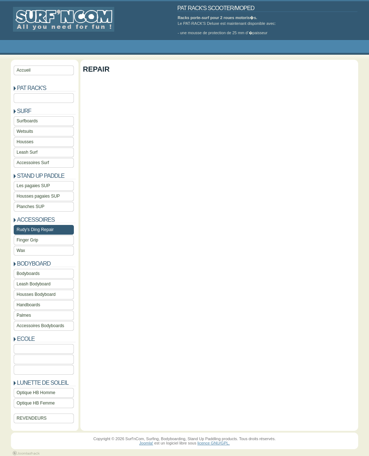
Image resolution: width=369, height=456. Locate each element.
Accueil (24, 70)
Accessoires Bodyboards (40, 325)
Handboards (28, 304)
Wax (21, 250)
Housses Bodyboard (36, 294)
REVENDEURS (31, 418)
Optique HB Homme (36, 392)
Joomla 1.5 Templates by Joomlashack (26, 453)
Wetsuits (25, 131)
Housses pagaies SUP (38, 196)
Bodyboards (28, 273)
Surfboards (27, 120)
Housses (25, 141)
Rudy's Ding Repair (35, 229)
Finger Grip (27, 240)
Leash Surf (27, 152)
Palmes (24, 315)
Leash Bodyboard (33, 283)
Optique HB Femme (36, 403)
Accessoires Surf (33, 162)
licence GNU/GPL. (213, 443)
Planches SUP (30, 206)
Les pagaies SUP (33, 185)
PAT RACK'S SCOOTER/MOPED (215, 8)
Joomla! (146, 443)
